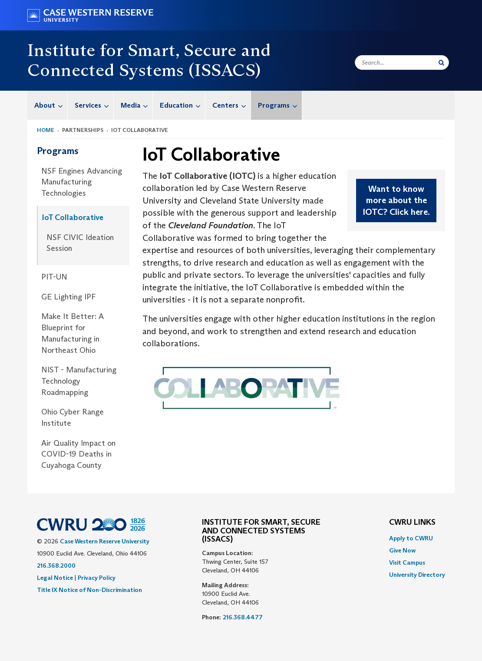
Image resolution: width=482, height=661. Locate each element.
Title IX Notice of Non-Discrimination (89, 590)
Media (136, 105)
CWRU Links (412, 522)
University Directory (417, 575)
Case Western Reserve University (104, 541)
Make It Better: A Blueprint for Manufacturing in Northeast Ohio (72, 333)
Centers (231, 105)
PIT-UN (54, 277)
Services (94, 105)
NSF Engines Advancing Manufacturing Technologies (81, 182)
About (50, 105)
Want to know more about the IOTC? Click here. (396, 200)
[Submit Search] (441, 62)
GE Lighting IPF (68, 297)
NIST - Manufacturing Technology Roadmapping (78, 381)
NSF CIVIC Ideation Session (80, 243)
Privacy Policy (97, 578)
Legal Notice (55, 578)
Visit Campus (407, 562)
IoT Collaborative (72, 217)
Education (182, 105)
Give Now (402, 550)
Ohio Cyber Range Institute (72, 417)
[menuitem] (47, 105)
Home (45, 130)
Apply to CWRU (411, 538)
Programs (280, 105)
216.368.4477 (243, 617)
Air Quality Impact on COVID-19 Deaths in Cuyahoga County (78, 454)
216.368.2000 (56, 565)
